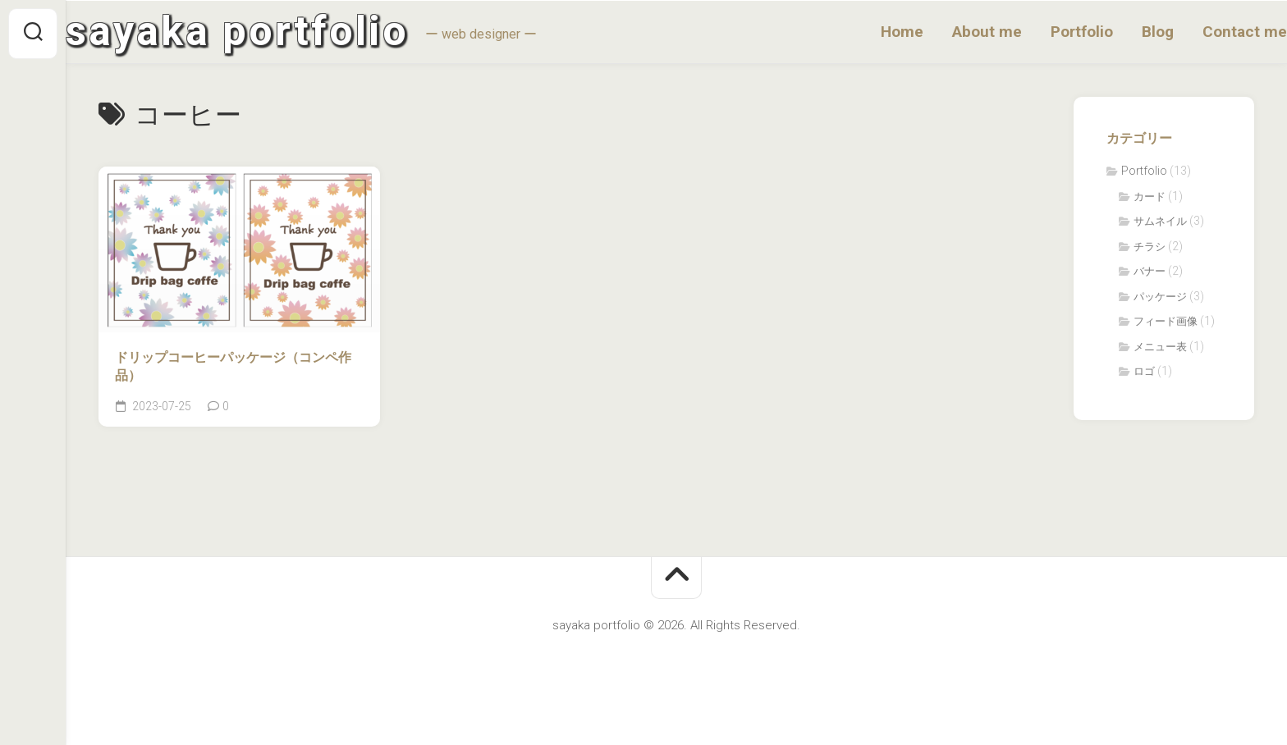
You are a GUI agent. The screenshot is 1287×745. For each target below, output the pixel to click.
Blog (1125, 32)
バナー (1150, 275)
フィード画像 (1166, 325)
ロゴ (1144, 375)
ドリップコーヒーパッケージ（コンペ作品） (233, 370)
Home (869, 32)
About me (954, 32)
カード (1150, 200)
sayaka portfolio (270, 33)
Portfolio (1049, 32)
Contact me (1212, 32)
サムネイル (1160, 225)
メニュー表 (1160, 350)
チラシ (1150, 250)
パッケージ (1160, 300)
